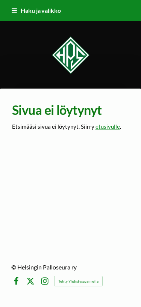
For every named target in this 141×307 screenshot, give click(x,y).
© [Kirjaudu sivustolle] (14, 267)
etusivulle (108, 126)
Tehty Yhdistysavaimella (78, 281)
